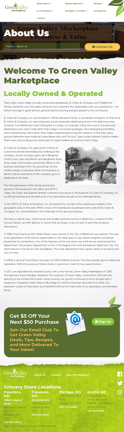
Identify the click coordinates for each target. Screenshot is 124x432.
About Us (40, 374)
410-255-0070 (12, 422)
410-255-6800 (40, 414)
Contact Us (102, 47)
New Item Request (77, 374)
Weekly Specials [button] (74, 3)
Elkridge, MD (70, 392)
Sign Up (103, 321)
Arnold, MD (96, 392)
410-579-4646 (68, 407)
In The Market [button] (45, 11)
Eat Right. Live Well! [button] (76, 11)
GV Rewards (100, 11)
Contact (41, 18)
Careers (56, 374)
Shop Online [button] (44, 3)
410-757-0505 (95, 410)
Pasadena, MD (13, 397)
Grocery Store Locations (32, 387)
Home (10, 46)
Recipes (98, 3)
